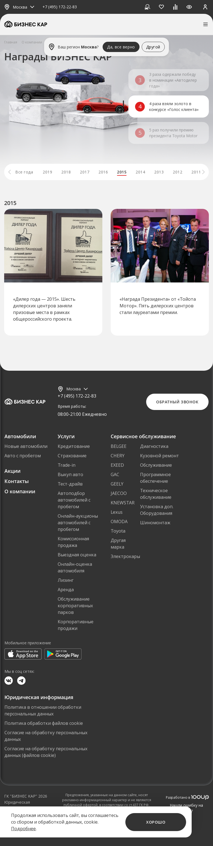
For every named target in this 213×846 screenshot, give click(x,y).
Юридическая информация (17, 805)
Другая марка (118, 543)
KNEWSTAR (123, 503)
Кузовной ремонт (159, 456)
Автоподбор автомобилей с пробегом (74, 500)
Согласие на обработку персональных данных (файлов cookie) (45, 752)
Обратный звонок (177, 401)
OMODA (119, 521)
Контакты (16, 481)
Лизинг (65, 580)
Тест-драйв (70, 484)
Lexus (117, 512)
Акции (12, 471)
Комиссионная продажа (73, 542)
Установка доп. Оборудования (156, 510)
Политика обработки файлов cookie (43, 723)
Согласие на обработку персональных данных (45, 736)
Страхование (72, 456)
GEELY (117, 484)
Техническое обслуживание (155, 493)
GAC (115, 474)
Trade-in (66, 465)
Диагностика (154, 446)
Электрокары (125, 556)
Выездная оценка (77, 555)
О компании (19, 491)
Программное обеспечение (155, 477)
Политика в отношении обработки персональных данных (42, 710)
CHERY (118, 456)
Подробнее (23, 829)
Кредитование (74, 446)
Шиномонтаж (155, 523)
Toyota (118, 531)
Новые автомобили (25, 446)
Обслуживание (156, 465)
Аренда (66, 590)
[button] (9, 172)
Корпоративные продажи (75, 625)
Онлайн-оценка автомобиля (75, 567)
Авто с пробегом (22, 456)
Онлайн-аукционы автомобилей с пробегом (78, 522)
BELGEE (118, 446)
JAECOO (119, 493)
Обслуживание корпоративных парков (75, 605)
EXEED (117, 465)
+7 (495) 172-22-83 (59, 7)
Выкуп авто (70, 474)
